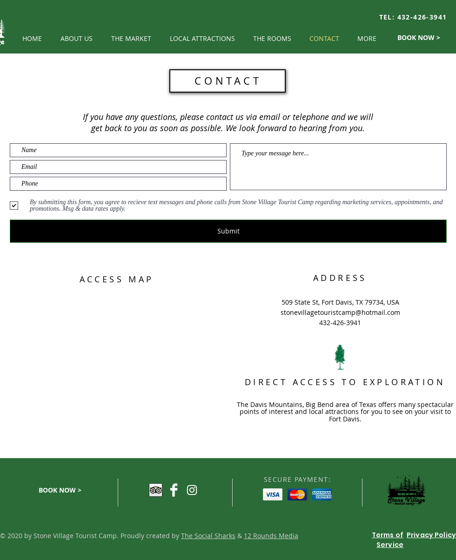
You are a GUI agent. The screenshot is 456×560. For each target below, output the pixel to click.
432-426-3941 (422, 17)
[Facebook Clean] (174, 490)
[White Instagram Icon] (192, 490)
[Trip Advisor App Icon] (155, 490)
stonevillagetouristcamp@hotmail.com (340, 312)
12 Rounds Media (271, 535)
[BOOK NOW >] (418, 37)
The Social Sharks (208, 535)
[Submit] (228, 231)
